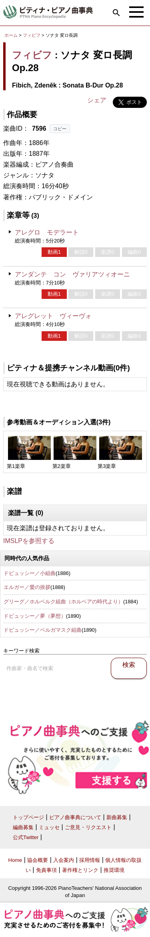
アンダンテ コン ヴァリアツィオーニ (72, 274)
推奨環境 (114, 870)
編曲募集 (23, 827)
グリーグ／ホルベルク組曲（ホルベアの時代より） (63, 602)
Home (15, 860)
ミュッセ (49, 827)
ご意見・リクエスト (88, 827)
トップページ (28, 817)
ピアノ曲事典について (75, 817)
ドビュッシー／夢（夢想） (35, 616)
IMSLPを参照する (28, 540)
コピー (59, 128)
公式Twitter (25, 837)
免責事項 (46, 870)
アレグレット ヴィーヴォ (53, 315)
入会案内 (63, 860)
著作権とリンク (80, 870)
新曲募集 (116, 817)
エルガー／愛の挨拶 (27, 587)
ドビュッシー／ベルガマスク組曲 (43, 630)
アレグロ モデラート (47, 232)
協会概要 (37, 860)
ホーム (11, 35)
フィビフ (31, 35)
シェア (96, 100)
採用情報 (89, 860)
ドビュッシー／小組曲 (30, 573)
